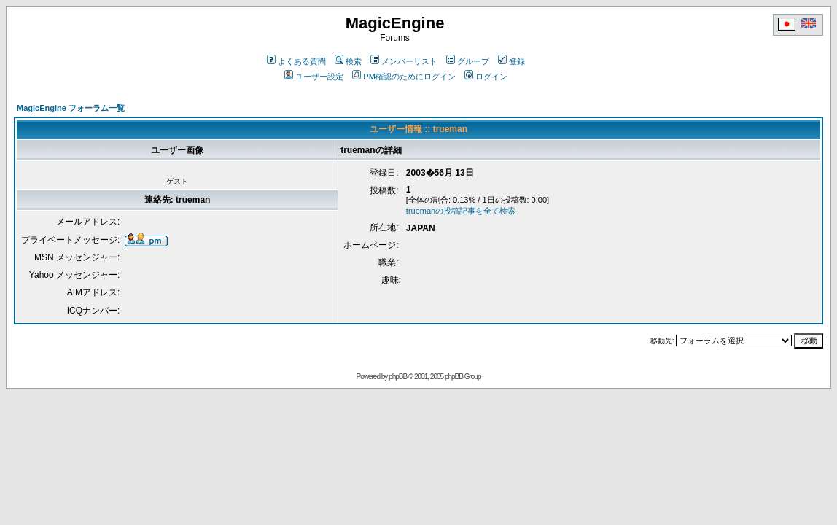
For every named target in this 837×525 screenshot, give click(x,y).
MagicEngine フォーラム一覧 (71, 108)
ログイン (485, 76)
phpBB (398, 377)
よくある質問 (296, 61)
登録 (511, 61)
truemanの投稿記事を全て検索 (460, 210)
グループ (467, 61)
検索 (348, 61)
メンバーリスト (403, 61)
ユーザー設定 (313, 76)
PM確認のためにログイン (404, 76)
